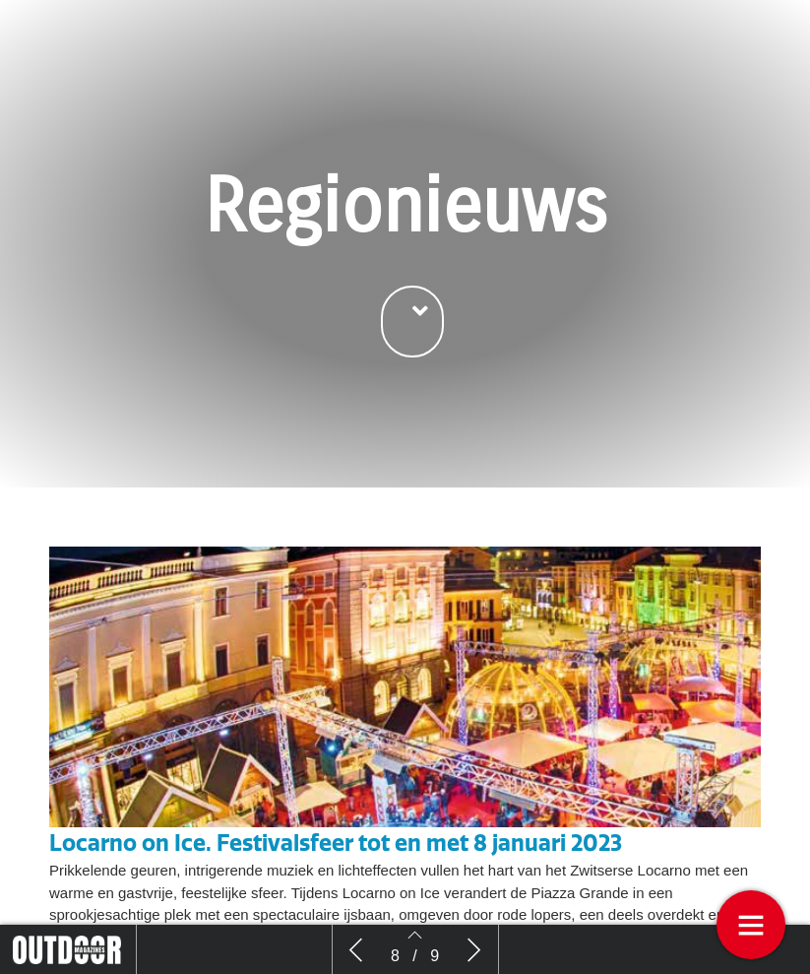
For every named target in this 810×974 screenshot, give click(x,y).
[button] (412, 322)
